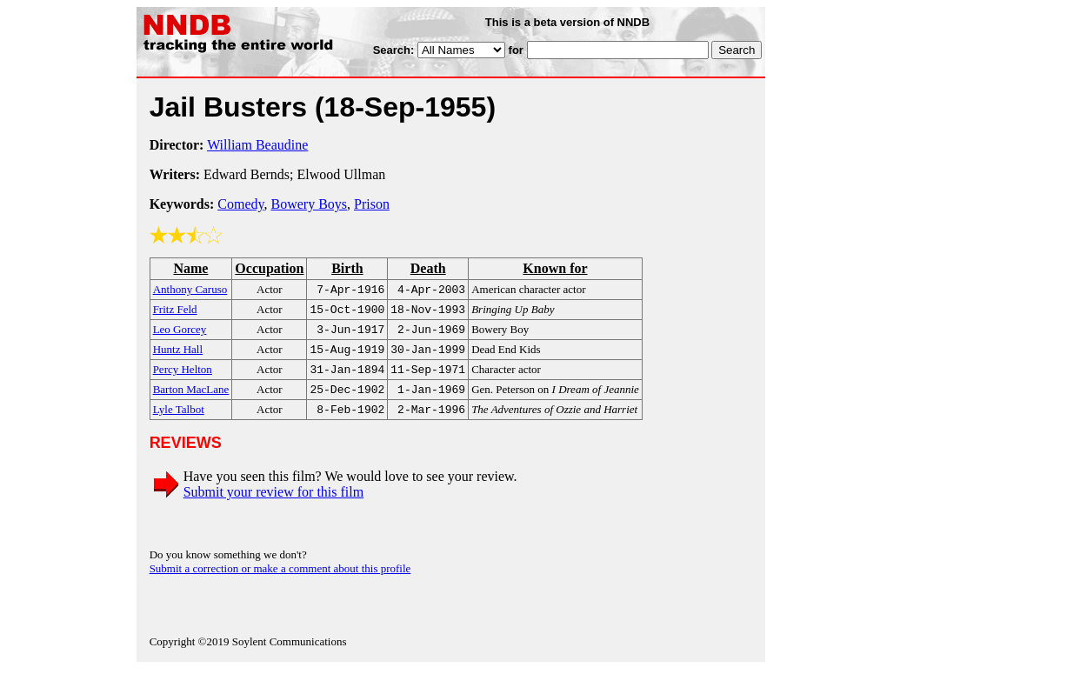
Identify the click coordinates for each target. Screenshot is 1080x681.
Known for (555, 268)
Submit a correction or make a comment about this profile (280, 580)
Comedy (240, 204)
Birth (347, 268)
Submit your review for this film (273, 504)
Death (428, 268)
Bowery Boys (308, 204)
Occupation (269, 268)
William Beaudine (257, 144)
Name (190, 268)
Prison (372, 204)
